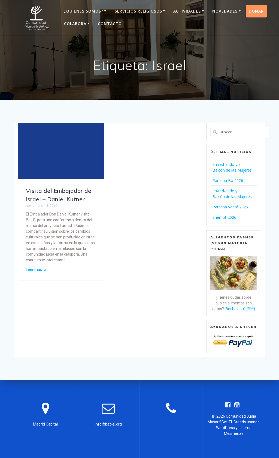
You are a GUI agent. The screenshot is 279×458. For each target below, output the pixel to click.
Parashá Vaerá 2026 (230, 206)
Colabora (75, 23)
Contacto (110, 23)
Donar (256, 11)
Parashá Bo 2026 (228, 180)
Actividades (187, 11)
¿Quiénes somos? (83, 11)
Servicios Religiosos (138, 11)
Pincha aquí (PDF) (240, 309)
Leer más (34, 269)
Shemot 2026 (224, 217)
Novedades (225, 11)
